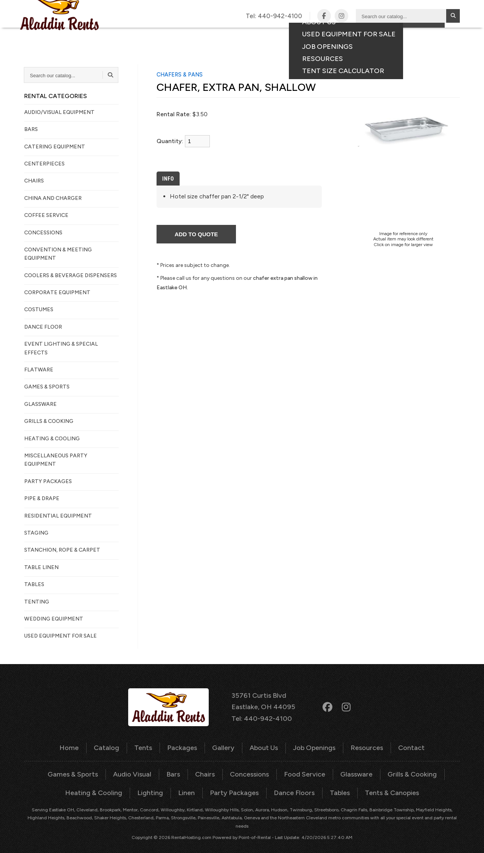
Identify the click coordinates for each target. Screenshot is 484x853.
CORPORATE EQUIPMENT (57, 292)
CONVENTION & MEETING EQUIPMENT (58, 253)
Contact (361, 34)
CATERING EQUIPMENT (54, 146)
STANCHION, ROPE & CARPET (62, 550)
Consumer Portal (415, 34)
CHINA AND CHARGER (53, 198)
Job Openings (310, 744)
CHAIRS (34, 181)
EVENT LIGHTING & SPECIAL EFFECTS (61, 348)
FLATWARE (38, 369)
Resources (359, 744)
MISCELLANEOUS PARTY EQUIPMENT (55, 459)
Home (79, 744)
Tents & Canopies (381, 787)
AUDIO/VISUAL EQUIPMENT (59, 112)
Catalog (169, 34)
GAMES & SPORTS (47, 387)
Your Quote (422, 47)
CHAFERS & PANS (180, 74)
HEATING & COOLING (52, 438)
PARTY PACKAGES (48, 481)
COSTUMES (38, 309)
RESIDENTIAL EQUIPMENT (58, 516)
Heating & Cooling (103, 787)
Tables (332, 787)
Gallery (278, 34)
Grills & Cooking (402, 769)
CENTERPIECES (44, 164)
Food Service (300, 769)
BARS (31, 129)
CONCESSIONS (43, 232)
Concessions (249, 769)
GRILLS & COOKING (48, 421)
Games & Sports (82, 769)
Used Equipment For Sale (60, 636)
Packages (239, 34)
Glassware (349, 769)
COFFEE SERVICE (46, 215)
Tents (204, 34)
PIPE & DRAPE (41, 498)
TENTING (36, 602)
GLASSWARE (40, 404)
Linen (190, 787)
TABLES (34, 584)
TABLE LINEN (41, 567)
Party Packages (234, 787)
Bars (177, 769)
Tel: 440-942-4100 (262, 715)
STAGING (36, 533)
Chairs (207, 769)
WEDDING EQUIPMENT (53, 619)
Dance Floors (289, 787)
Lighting (156, 787)
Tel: (274, 15)
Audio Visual (137, 769)
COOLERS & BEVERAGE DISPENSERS (70, 275)
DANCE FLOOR (43, 327)
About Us (263, 744)
